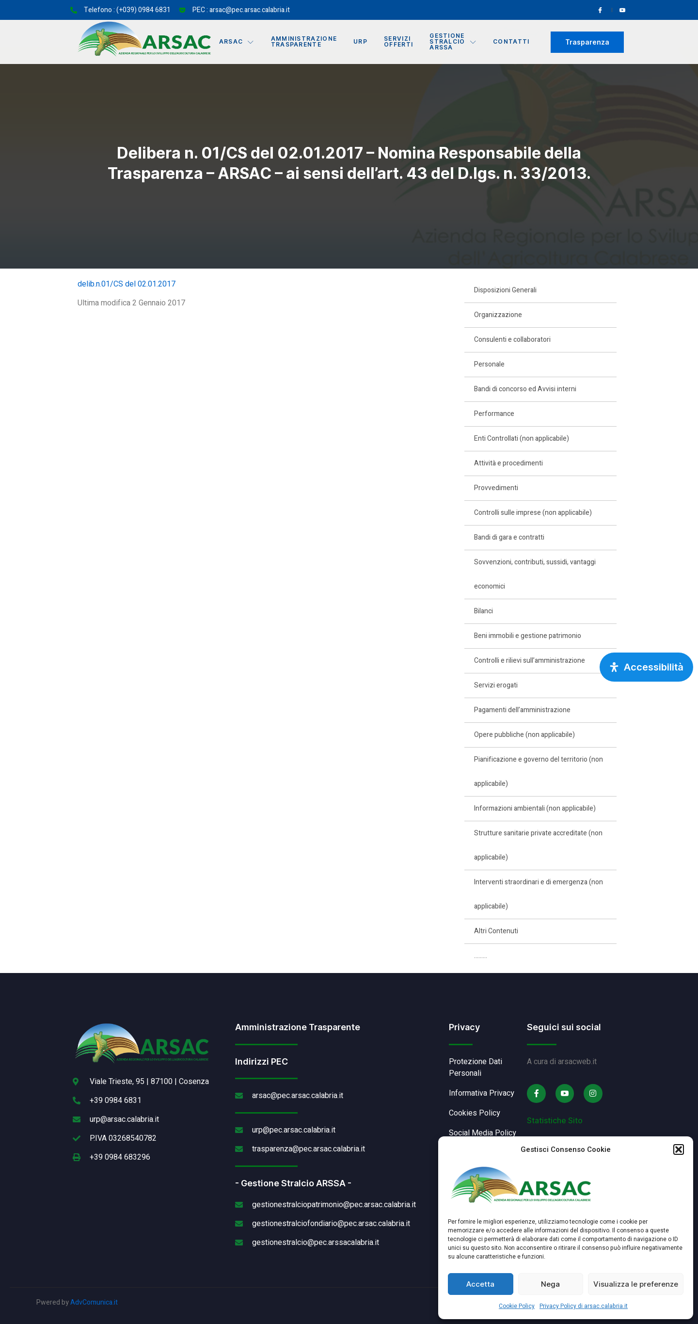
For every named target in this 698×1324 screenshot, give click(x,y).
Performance (494, 414)
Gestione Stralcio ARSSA (455, 41)
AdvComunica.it (94, 1302)
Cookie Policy (517, 1306)
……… (480, 956)
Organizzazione (498, 315)
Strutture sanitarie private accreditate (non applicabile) (538, 845)
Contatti (514, 42)
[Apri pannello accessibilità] (646, 667)
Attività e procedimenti (508, 463)
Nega (550, 1284)
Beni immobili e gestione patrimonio (527, 636)
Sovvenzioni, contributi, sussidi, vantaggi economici (535, 574)
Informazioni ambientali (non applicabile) (535, 808)
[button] (678, 1149)
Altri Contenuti (496, 931)
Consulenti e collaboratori (512, 340)
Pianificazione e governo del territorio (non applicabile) (538, 771)
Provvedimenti (496, 488)
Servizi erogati (496, 685)
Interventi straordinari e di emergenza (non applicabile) (538, 894)
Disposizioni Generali (505, 290)
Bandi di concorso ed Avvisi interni (525, 389)
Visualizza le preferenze (635, 1284)
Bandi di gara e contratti (509, 537)
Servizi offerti (399, 41)
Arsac (235, 42)
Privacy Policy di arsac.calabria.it (583, 1306)
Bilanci (483, 611)
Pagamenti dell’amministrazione (522, 710)
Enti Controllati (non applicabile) (521, 438)
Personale (489, 364)
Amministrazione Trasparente (303, 41)
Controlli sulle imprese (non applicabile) (533, 513)
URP (361, 42)
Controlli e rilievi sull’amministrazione (529, 660)
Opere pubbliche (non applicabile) (524, 735)
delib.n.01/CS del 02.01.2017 (126, 284)
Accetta (480, 1284)
